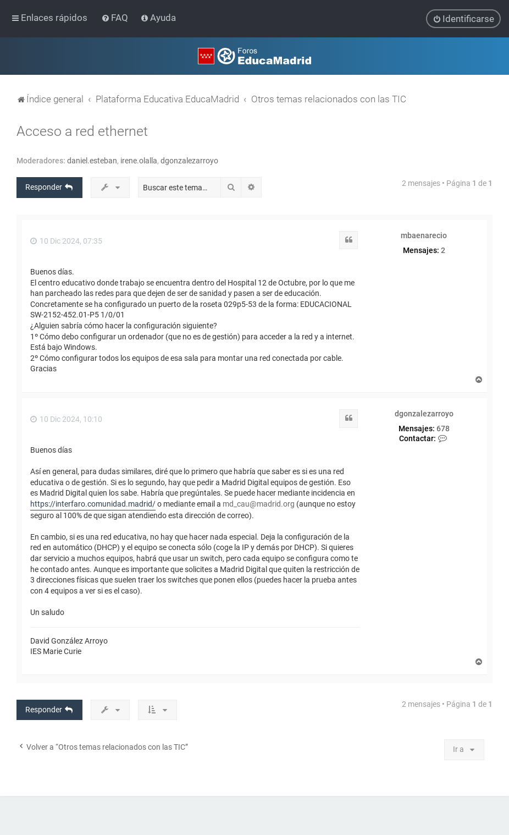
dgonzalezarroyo (189, 160)
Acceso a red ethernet (82, 131)
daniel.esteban (92, 160)
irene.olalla (138, 160)
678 (443, 428)
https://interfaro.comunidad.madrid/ (93, 503)
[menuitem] (115, 17)
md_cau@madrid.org (259, 503)
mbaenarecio (424, 234)
